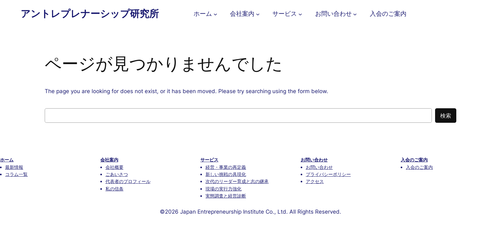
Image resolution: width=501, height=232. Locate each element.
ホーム (7, 159)
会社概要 (114, 167)
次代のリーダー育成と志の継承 (237, 181)
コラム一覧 (16, 174)
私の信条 (114, 188)
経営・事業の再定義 (225, 167)
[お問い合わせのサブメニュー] (355, 14)
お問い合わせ (314, 159)
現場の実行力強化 (223, 188)
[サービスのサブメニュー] (300, 14)
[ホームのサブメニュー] (215, 14)
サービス (209, 159)
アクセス (315, 181)
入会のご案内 (414, 159)
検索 (445, 115)
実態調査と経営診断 (225, 195)
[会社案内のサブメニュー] (258, 14)
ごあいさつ (116, 174)
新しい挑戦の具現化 (225, 174)
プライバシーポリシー (328, 174)
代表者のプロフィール (127, 181)
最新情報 (14, 167)
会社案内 (109, 159)
